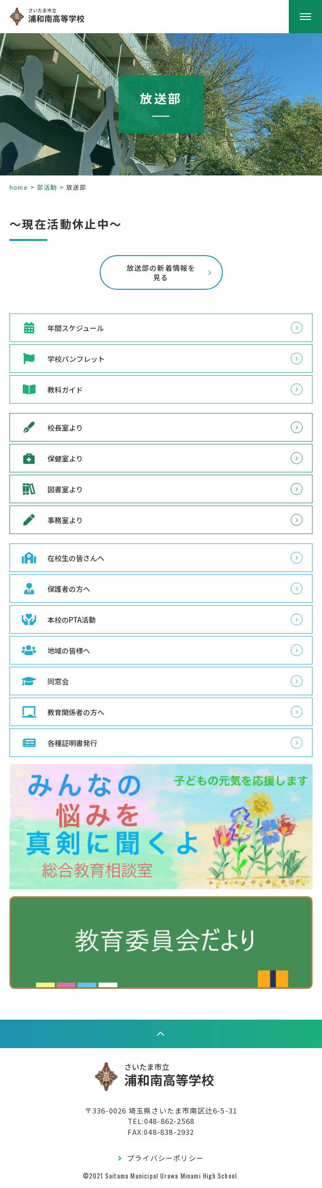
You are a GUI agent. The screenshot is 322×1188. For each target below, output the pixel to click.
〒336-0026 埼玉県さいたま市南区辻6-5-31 (161, 1110)
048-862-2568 (169, 1121)
